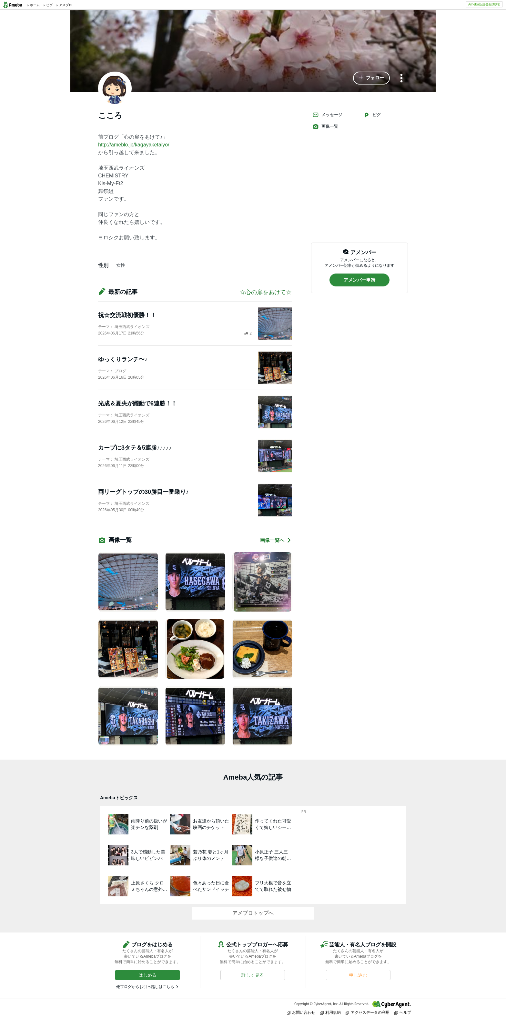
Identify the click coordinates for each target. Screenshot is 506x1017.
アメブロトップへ (253, 913)
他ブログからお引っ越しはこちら (145, 986)
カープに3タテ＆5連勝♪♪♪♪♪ (134, 447)
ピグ (372, 115)
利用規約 (330, 1012)
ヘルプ (402, 1012)
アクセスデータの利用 (368, 1012)
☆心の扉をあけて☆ (265, 292)
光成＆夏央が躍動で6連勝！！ (137, 403)
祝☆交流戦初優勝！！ (127, 315)
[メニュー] (401, 78)
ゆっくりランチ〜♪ (122, 359)
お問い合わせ (301, 1012)
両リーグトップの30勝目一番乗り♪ (143, 492)
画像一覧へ (276, 540)
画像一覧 (325, 126)
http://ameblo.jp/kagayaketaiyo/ (133, 144)
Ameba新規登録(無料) (484, 4)
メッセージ (327, 115)
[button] (371, 78)
